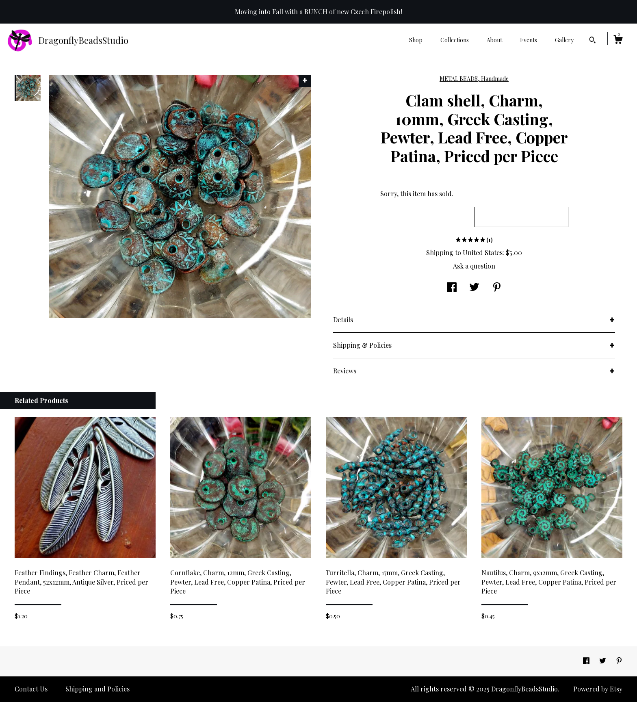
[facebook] (587, 660)
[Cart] (617, 40)
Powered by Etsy (597, 689)
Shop (415, 40)
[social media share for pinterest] (497, 288)
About (494, 40)
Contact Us (31, 689)
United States (483, 252)
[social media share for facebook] (452, 288)
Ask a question (474, 266)
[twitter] (603, 660)
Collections (454, 40)
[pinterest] (619, 660)
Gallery (564, 40)
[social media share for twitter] (474, 288)
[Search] (592, 41)
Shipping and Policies (97, 689)
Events (528, 40)
